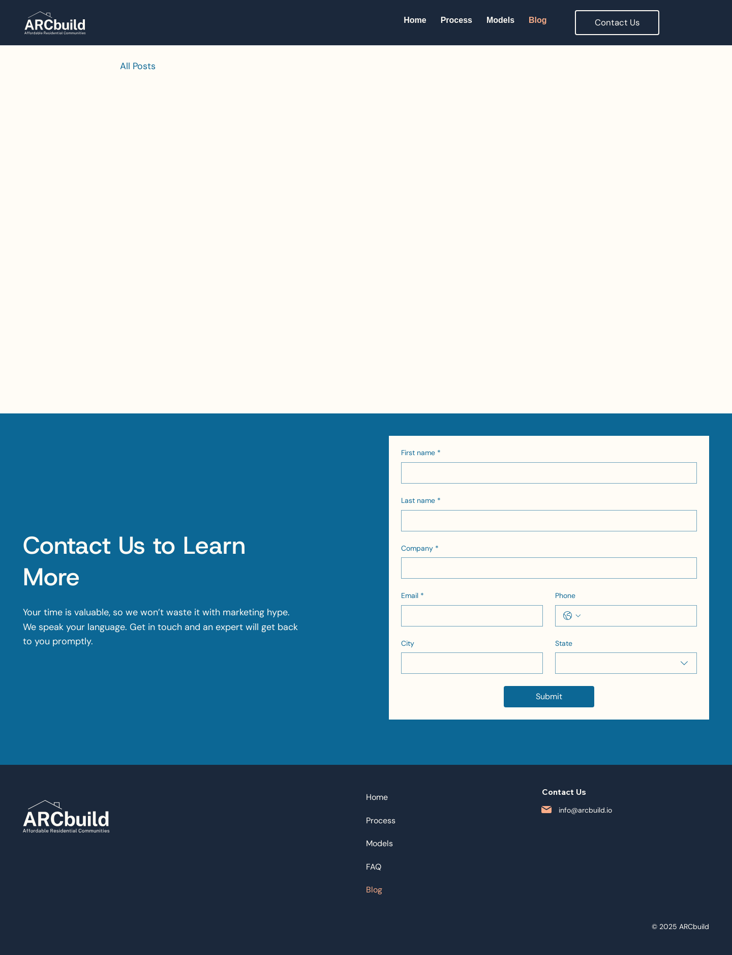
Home (377, 797)
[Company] (546, 568)
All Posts (138, 66)
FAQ (373, 866)
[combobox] (626, 663)
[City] (469, 663)
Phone (565, 595)
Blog (374, 889)
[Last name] (546, 521)
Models (379, 843)
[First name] (546, 473)
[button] (617, 23)
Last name (421, 501)
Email (412, 596)
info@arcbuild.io (585, 810)
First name (421, 453)
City (407, 643)
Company (420, 549)
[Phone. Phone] (636, 616)
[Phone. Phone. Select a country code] (572, 616)
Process (380, 820)
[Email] (469, 616)
